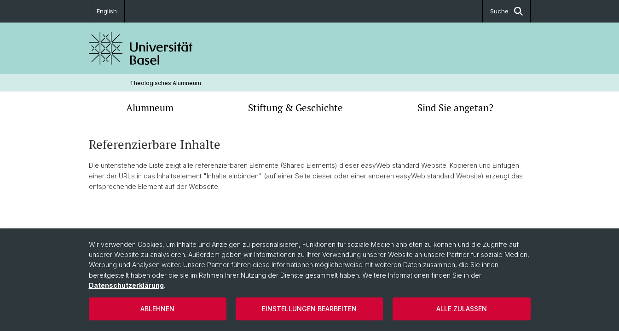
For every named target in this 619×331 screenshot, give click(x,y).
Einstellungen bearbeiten (309, 309)
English (107, 11)
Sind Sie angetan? (455, 107)
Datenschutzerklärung (126, 285)
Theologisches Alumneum (165, 83)
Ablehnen (157, 309)
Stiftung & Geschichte (295, 107)
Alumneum (150, 107)
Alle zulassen (461, 309)
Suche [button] (506, 11)
